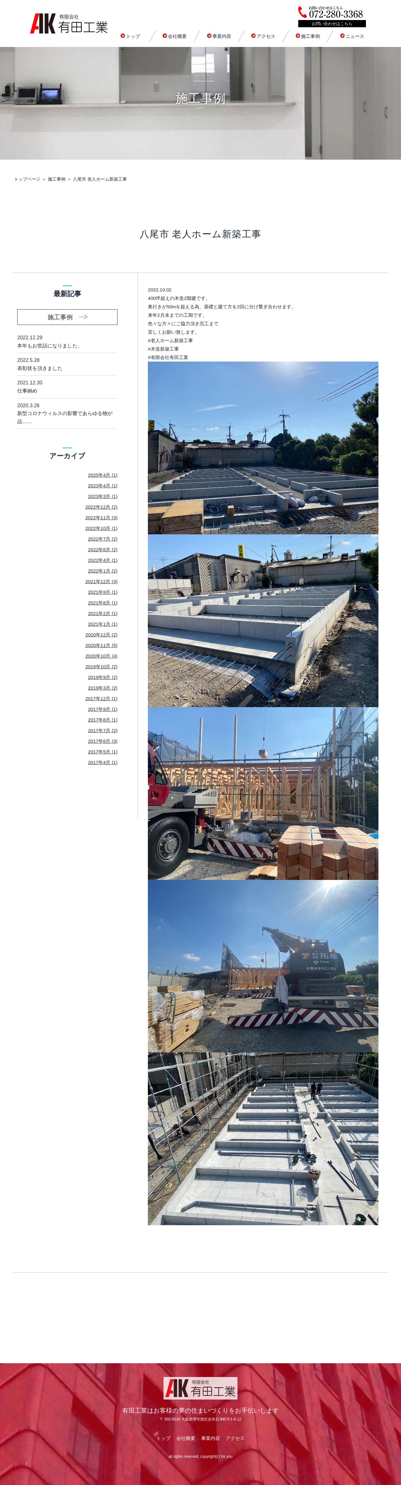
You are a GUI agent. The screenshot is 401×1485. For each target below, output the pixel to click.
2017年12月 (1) (101, 698)
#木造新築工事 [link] (163, 349)
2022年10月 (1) (101, 528)
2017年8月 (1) (102, 719)
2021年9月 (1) (102, 592)
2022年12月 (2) (101, 507)
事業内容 (219, 36)
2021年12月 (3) (101, 581)
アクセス (263, 36)
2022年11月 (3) (101, 517)
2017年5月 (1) (102, 751)
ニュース (352, 36)
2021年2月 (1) (102, 613)
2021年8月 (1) (102, 602)
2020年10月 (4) (101, 656)
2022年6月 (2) (102, 549)
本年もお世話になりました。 (67, 341)
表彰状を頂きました (67, 363)
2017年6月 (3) (102, 741)
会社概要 (175, 36)
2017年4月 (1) (102, 762)
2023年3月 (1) (102, 496)
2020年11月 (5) (101, 645)
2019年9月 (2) (102, 677)
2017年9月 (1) (102, 709)
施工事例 (308, 36)
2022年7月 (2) (102, 539)
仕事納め (67, 386)
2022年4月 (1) (102, 560)
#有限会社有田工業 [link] (168, 357)
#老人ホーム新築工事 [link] (170, 340)
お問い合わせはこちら (332, 23)
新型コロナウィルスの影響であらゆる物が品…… (67, 413)
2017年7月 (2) (102, 730)
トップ (130, 36)
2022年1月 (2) (102, 570)
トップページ (27, 179)
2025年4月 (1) (102, 475)
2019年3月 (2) (102, 688)
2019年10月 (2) (101, 666)
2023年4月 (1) (102, 485)
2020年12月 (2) (101, 634)
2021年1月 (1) (102, 624)
